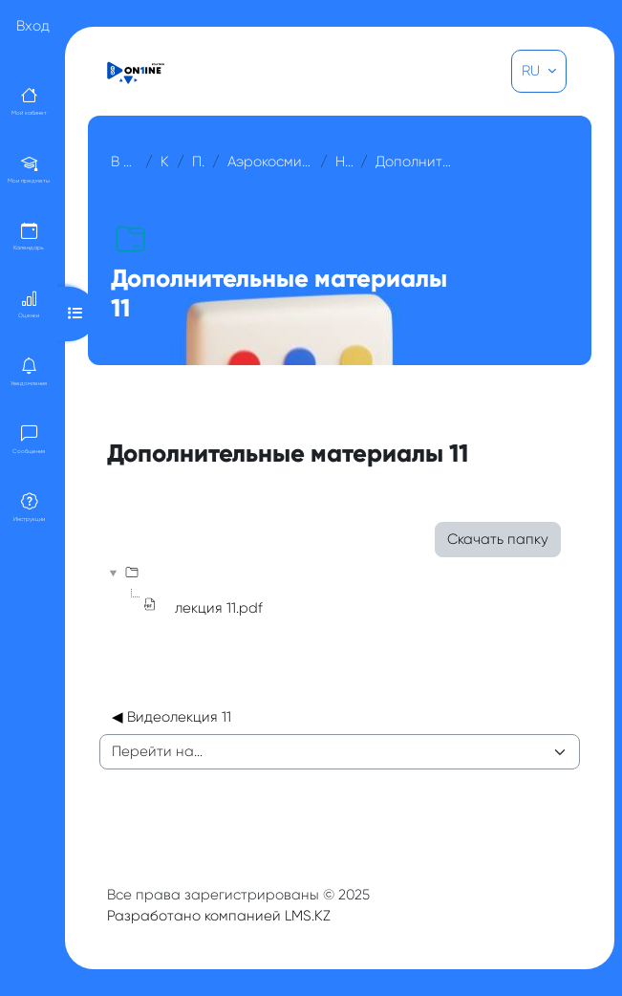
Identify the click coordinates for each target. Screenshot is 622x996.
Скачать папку (497, 539)
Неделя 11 (344, 161)
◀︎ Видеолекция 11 (171, 716)
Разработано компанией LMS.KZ (219, 915)
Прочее (198, 161)
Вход (33, 25)
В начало (124, 161)
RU (533, 70)
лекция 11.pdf (219, 608)
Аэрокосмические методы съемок (269, 161)
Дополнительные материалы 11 (414, 161)
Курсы (165, 161)
